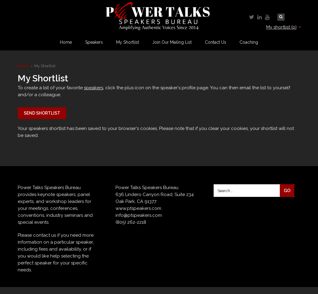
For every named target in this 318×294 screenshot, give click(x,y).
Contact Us (215, 42)
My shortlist (283, 27)
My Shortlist (127, 42)
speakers (93, 87)
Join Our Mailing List (172, 42)
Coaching (248, 42)
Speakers (94, 42)
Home (66, 42)
